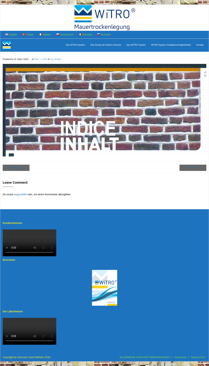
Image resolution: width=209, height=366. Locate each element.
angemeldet (20, 194)
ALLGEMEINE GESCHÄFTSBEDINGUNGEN (145, 357)
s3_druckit (55, 59)
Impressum (180, 357)
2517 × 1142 (40, 59)
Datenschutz (198, 357)
